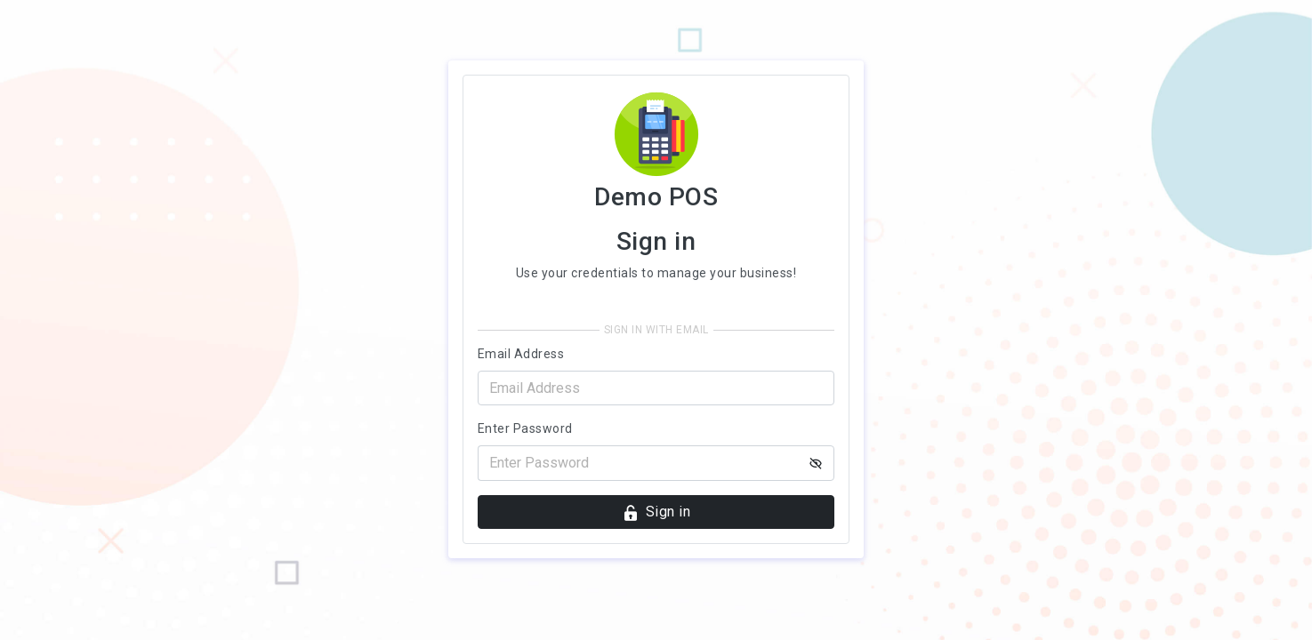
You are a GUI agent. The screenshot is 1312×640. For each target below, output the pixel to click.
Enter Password (525, 428)
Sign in (656, 512)
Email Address (521, 354)
